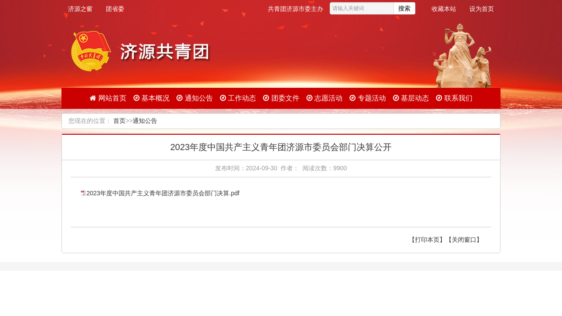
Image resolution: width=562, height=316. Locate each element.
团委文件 (281, 98)
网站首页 (108, 98)
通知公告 (195, 98)
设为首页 (481, 8)
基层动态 (411, 98)
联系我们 (454, 98)
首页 (119, 120)
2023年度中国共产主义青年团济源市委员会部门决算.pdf (163, 193)
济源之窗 (80, 8)
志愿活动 (324, 98)
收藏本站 (444, 8)
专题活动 (367, 98)
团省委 (115, 8)
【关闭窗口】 (464, 239)
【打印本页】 (427, 239)
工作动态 (238, 98)
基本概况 (151, 98)
